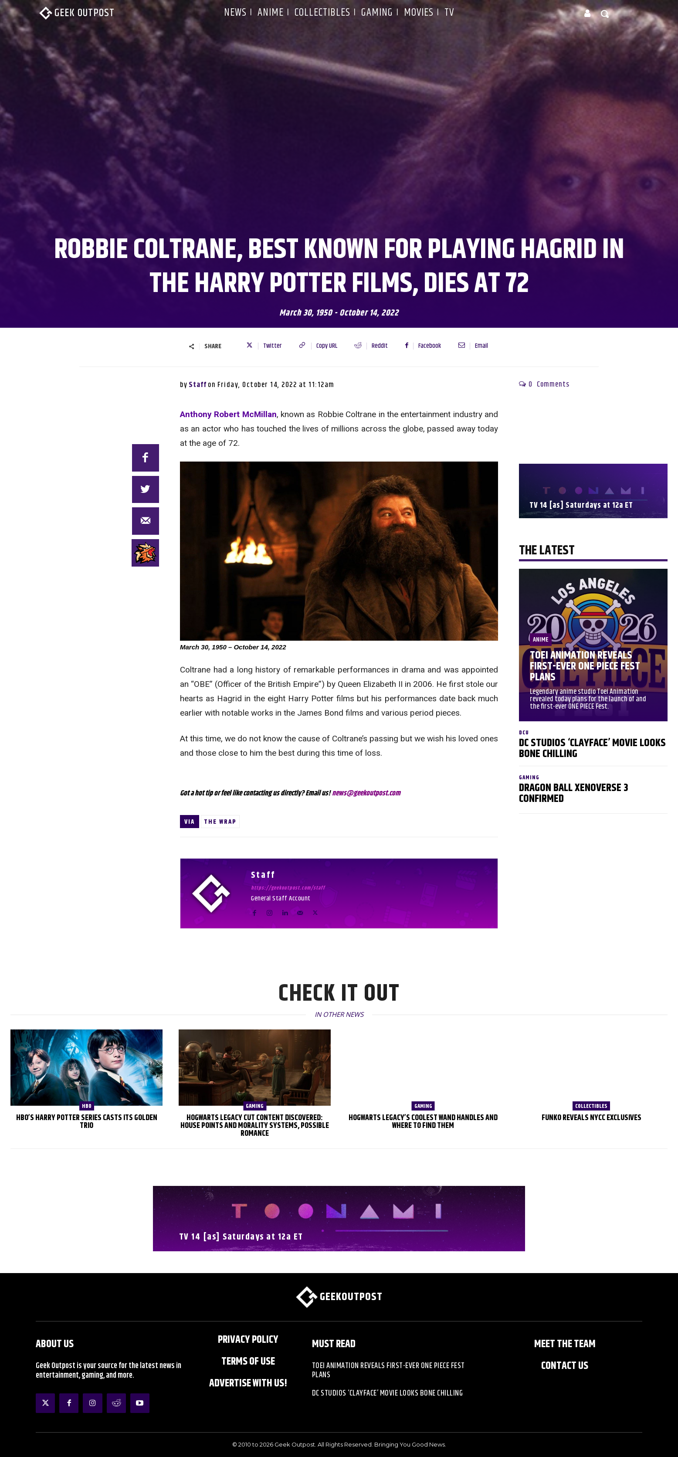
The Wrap (220, 822)
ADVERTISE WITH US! (248, 1383)
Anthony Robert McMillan (228, 414)
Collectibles (591, 1106)
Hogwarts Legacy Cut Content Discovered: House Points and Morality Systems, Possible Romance (254, 1126)
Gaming (529, 778)
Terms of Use (248, 1361)
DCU (524, 733)
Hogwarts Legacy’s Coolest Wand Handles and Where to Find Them (423, 1122)
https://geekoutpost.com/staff (288, 888)
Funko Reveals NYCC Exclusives (591, 1118)
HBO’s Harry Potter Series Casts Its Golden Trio (86, 1122)
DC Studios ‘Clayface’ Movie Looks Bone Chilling (592, 748)
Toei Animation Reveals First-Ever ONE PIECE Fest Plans (585, 666)
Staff (198, 385)
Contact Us (564, 1366)
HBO (87, 1106)
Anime (541, 640)
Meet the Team (565, 1344)
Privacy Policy (248, 1340)
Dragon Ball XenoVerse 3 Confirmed (573, 793)
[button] (605, 13)
